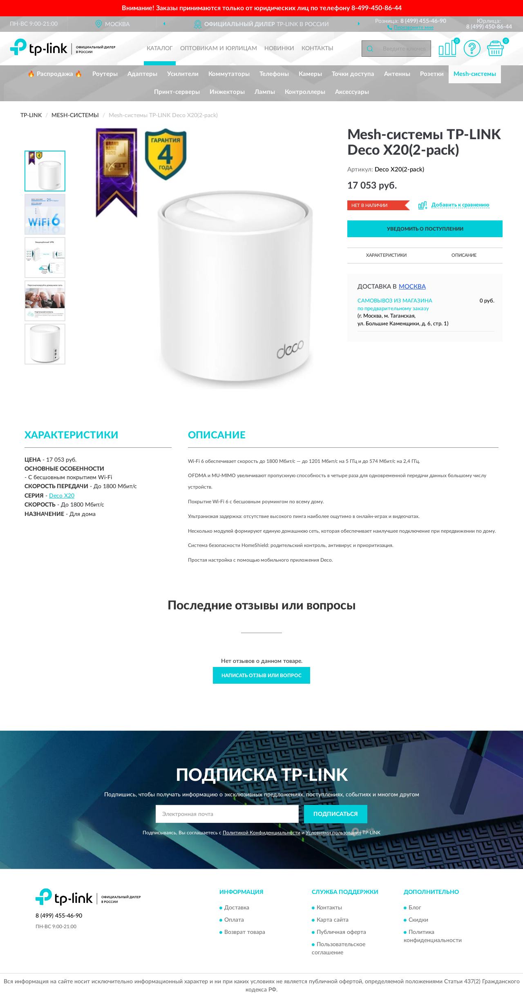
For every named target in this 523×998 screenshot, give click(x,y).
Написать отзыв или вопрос (261, 675)
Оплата (234, 920)
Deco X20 (61, 496)
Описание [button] (463, 255)
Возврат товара (244, 933)
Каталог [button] (160, 48)
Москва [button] (412, 287)
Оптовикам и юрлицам (218, 48)
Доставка (236, 908)
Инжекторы (227, 92)
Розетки (432, 74)
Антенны (397, 74)
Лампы (265, 92)
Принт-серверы (177, 92)
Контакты (317, 48)
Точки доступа (353, 74)
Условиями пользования (333, 832)
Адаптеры (142, 74)
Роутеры (105, 74)
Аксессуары (352, 92)
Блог (415, 908)
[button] (410, 26)
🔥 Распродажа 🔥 (55, 74)
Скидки (418, 920)
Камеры (310, 74)
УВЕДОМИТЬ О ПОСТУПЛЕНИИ (425, 229)
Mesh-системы (475, 74)
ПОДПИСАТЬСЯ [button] (335, 814)
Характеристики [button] (386, 255)
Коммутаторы (229, 74)
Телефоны (274, 74)
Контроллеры (305, 92)
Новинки (279, 48)
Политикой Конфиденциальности (261, 832)
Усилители (183, 74)
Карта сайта (333, 920)
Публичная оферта (341, 933)
